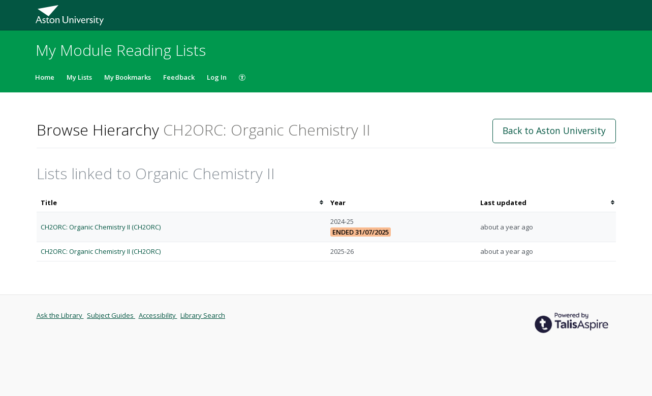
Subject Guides (111, 315)
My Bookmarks (127, 77)
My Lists (79, 77)
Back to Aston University (554, 130)
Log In (217, 77)
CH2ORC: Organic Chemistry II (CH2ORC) (101, 227)
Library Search (202, 315)
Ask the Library (60, 315)
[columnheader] (181, 202)
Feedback (179, 77)
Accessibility (158, 315)
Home (44, 77)
